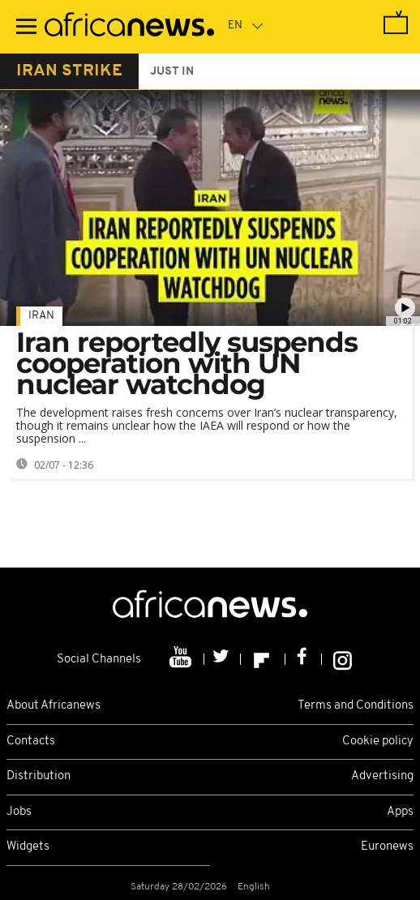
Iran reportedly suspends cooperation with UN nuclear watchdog (187, 363)
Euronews (387, 847)
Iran (41, 316)
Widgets (27, 847)
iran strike (69, 71)
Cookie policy (378, 741)
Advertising (382, 776)
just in (172, 72)
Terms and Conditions (356, 706)
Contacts (30, 741)
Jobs (19, 812)
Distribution (38, 776)
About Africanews (53, 706)
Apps (400, 812)
